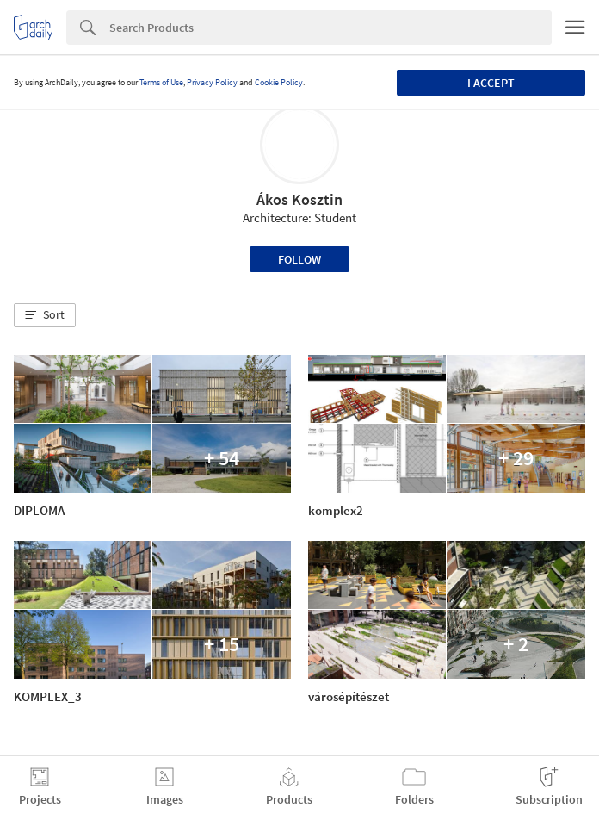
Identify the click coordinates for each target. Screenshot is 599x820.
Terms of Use (161, 82)
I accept (491, 82)
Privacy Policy (212, 82)
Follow (299, 259)
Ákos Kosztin (299, 199)
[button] (45, 315)
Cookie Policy (279, 82)
